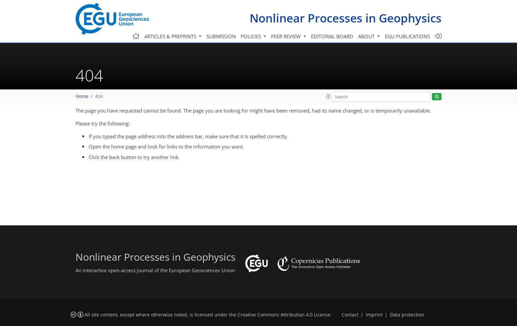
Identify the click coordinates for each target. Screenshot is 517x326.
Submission (221, 36)
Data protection (407, 315)
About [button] (367, 36)
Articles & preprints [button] (171, 36)
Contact (350, 315)
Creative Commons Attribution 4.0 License (284, 315)
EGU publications (407, 36)
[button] (328, 96)
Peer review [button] (286, 36)
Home (82, 96)
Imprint (374, 315)
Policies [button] (251, 36)
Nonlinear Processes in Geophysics (345, 18)
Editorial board (332, 36)
